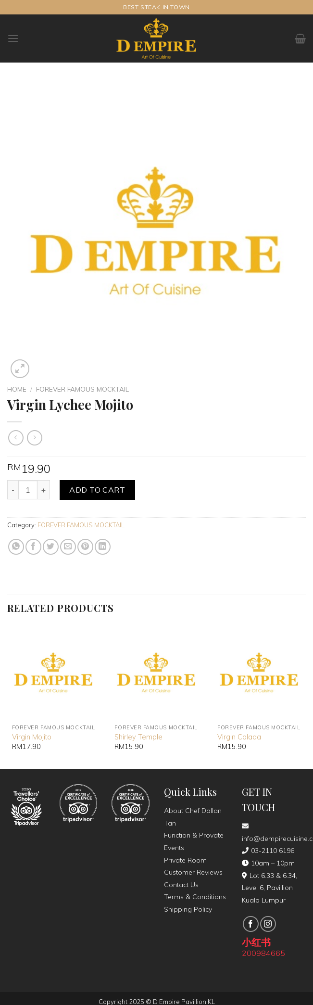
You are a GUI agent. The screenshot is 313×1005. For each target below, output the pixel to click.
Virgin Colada (239, 737)
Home (16, 389)
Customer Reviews (193, 872)
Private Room (185, 860)
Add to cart (97, 490)
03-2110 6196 (268, 850)
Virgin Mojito (31, 737)
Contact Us (181, 884)
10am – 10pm (268, 863)
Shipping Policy (188, 909)
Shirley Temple (138, 737)
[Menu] (13, 38)
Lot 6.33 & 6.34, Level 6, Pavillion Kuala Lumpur (269, 887)
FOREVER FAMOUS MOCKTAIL (82, 389)
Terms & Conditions (195, 896)
